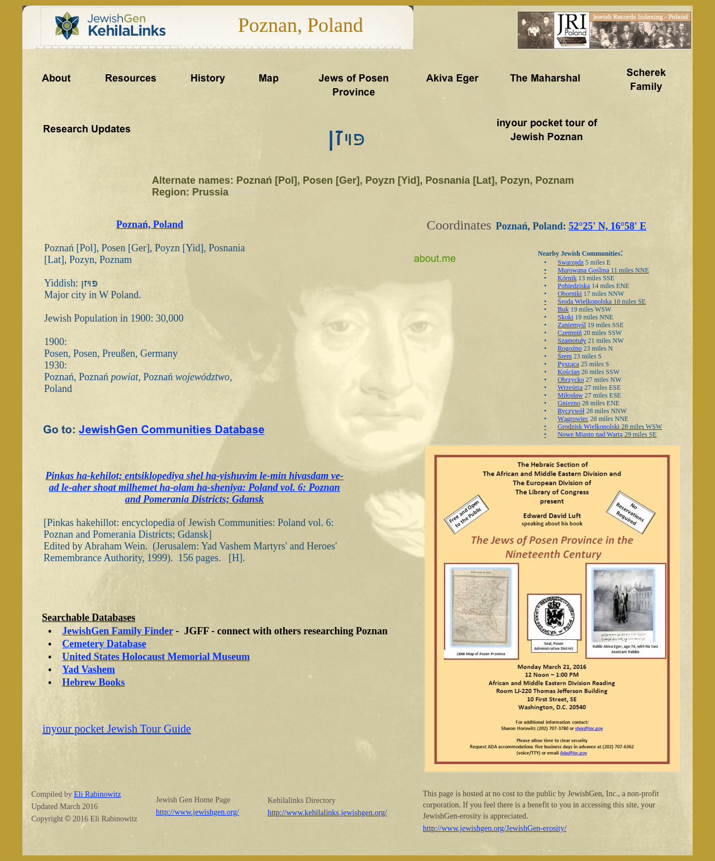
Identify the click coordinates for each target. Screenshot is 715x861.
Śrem (564, 356)
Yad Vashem (88, 669)
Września (570, 387)
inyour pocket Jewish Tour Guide (116, 729)
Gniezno (568, 403)
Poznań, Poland (149, 224)
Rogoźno (569, 348)
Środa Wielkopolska (584, 301)
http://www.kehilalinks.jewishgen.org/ (327, 813)
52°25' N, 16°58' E (607, 226)
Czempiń (569, 333)
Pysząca (568, 364)
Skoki (565, 317)
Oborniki (569, 294)
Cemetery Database (104, 643)
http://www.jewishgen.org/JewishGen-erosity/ (494, 828)
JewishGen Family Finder (117, 631)
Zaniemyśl (571, 325)
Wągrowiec (572, 419)
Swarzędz (570, 262)
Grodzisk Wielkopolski (588, 426)
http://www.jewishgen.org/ (197, 812)
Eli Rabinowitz (97, 794)
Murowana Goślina (583, 270)
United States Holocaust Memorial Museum (156, 656)
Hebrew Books (93, 682)
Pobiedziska (573, 286)
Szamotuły (571, 341)
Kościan (568, 372)
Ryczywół (570, 411)
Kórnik (566, 278)
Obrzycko (570, 380)
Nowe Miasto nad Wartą (589, 434)
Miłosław (570, 395)
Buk (563, 309)
